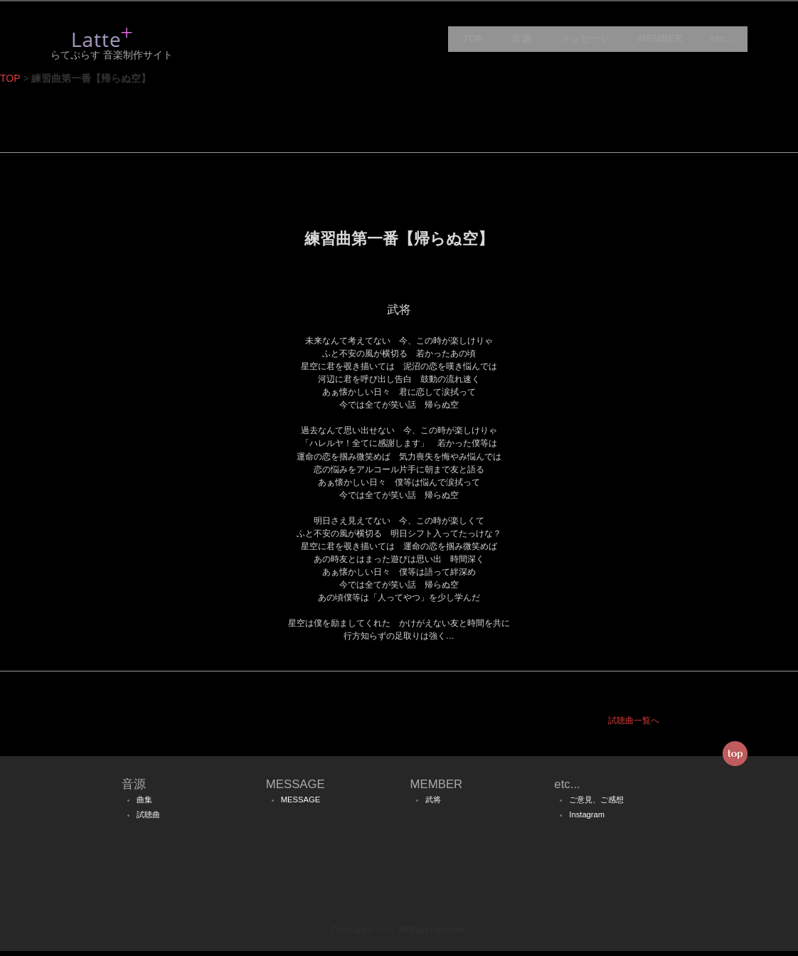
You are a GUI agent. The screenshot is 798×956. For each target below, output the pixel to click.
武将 (433, 805)
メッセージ (585, 42)
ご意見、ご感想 (596, 805)
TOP (472, 42)
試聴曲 (148, 820)
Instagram (587, 820)
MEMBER (660, 42)
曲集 (144, 805)
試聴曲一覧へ (633, 726)
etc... (722, 42)
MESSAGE (300, 805)
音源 (521, 42)
